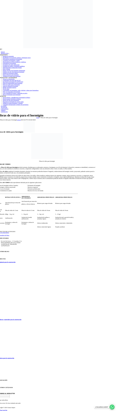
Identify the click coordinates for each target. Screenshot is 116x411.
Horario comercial (6, 248)
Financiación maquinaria (7, 383)
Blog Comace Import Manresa (9, 256)
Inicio (37, 117)
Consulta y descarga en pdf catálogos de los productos (15, 390)
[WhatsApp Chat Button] (112, 407)
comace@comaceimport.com (9, 247)
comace (19, 120)
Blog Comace (4, 254)
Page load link (3, 410)
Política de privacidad (7, 384)
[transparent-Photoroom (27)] (58, 47)
